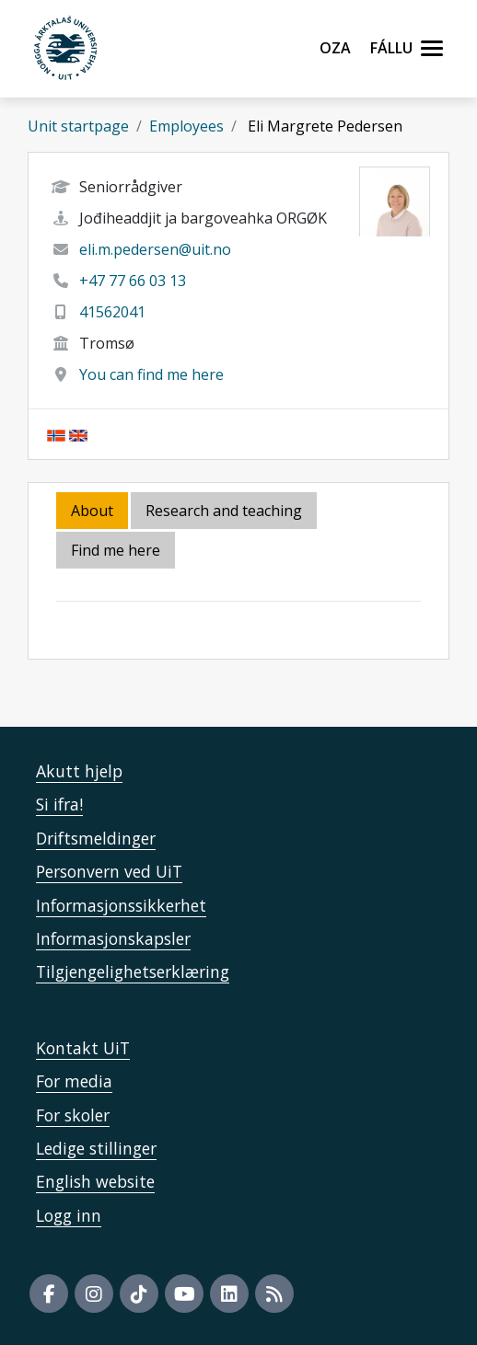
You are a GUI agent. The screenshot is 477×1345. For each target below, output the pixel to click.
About (92, 510)
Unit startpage (78, 126)
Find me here (115, 550)
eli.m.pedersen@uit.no (155, 249)
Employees (186, 126)
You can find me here (151, 374)
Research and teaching (223, 510)
